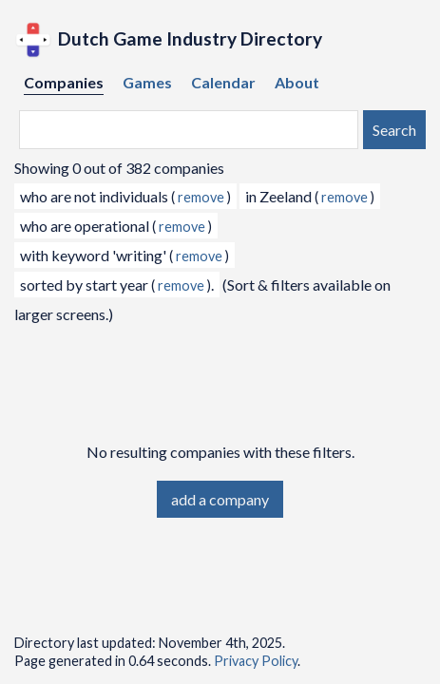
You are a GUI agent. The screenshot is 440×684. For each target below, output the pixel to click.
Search (394, 130)
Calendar (223, 82)
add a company (220, 499)
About (297, 82)
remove (201, 197)
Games (147, 82)
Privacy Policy (255, 661)
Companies (64, 82)
